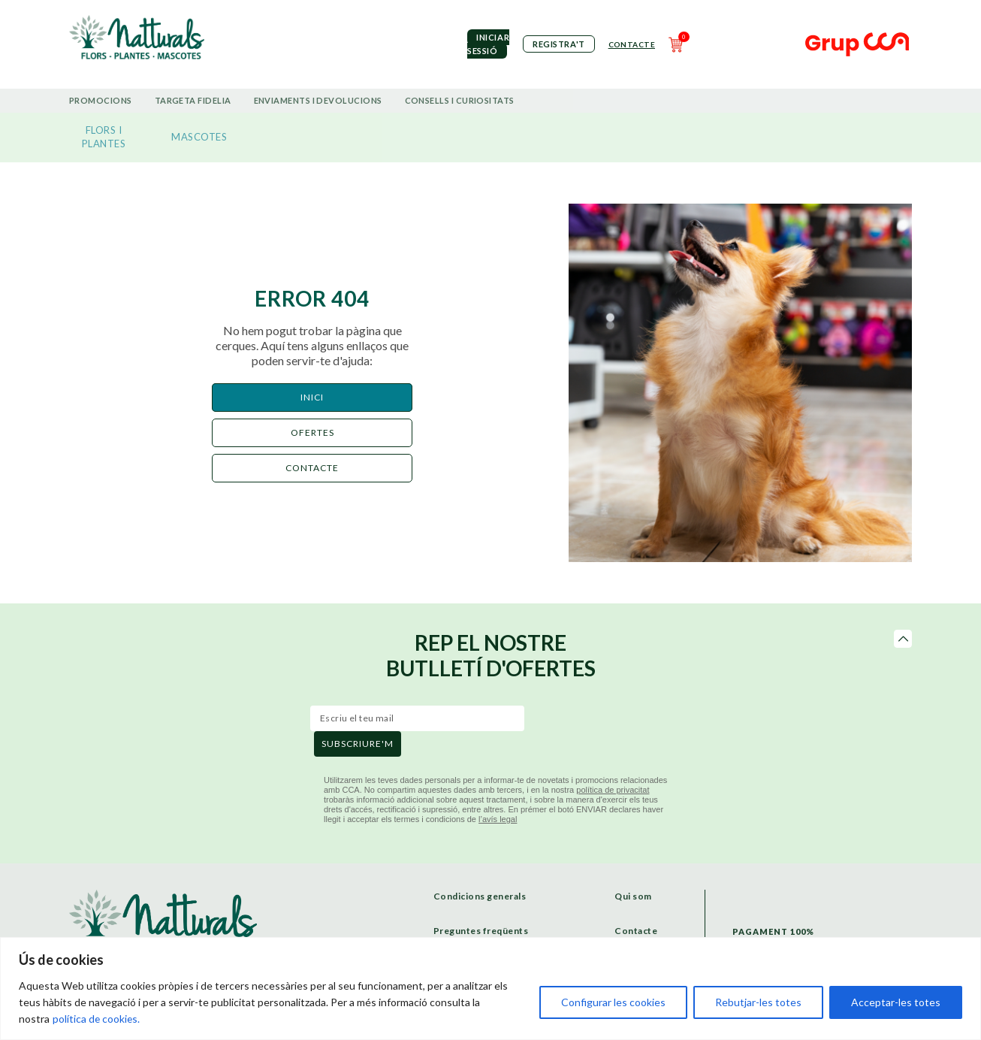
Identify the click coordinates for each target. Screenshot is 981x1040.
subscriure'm (357, 743)
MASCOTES (199, 137)
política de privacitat (612, 789)
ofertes (312, 432)
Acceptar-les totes (895, 1002)
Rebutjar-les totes (758, 1002)
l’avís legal (497, 819)
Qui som (633, 896)
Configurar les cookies (613, 1002)
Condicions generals (480, 896)
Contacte (631, 44)
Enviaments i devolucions (318, 100)
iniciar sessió (488, 44)
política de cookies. (97, 1018)
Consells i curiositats (460, 100)
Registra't (559, 44)
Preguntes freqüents (481, 930)
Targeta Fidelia (193, 100)
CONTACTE (312, 467)
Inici (312, 397)
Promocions (100, 100)
